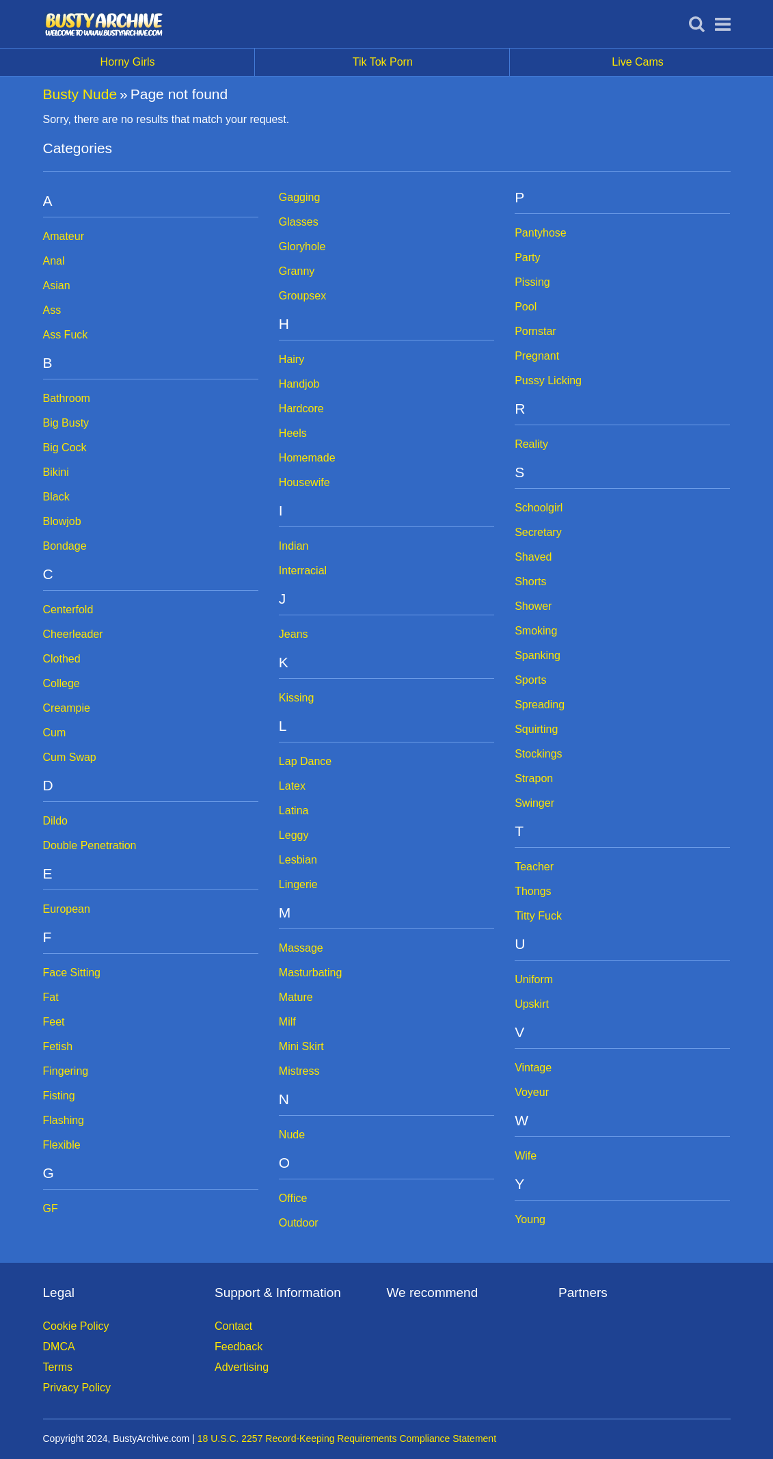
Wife (526, 1156)
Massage (301, 948)
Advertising (242, 1367)
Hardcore (301, 408)
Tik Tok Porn (432, 62)
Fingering (66, 1071)
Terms (58, 1367)
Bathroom (66, 398)
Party (527, 257)
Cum (54, 732)
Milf (287, 1022)
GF (50, 1208)
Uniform (534, 979)
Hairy (291, 359)
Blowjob (62, 521)
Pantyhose (541, 233)
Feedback (238, 1346)
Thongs (533, 891)
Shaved (533, 557)
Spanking (537, 655)
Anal (54, 261)
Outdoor (298, 1223)
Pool (526, 306)
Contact (233, 1326)
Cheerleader (73, 634)
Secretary (538, 532)
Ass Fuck (65, 334)
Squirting (536, 729)
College (61, 683)
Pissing (532, 282)
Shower (533, 606)
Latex (292, 786)
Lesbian (298, 860)
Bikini (56, 472)
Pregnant (537, 356)
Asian (56, 285)
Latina (294, 810)
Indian (294, 546)
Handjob (299, 384)
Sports (530, 680)
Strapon (534, 778)
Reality (531, 444)
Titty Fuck (538, 916)
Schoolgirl (538, 507)
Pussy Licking (548, 380)
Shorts (530, 581)
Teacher (534, 866)
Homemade (307, 458)
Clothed (62, 659)
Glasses (298, 222)
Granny (296, 271)
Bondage (65, 546)
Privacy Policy (77, 1387)
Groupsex (302, 296)
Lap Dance (305, 761)
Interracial (303, 570)
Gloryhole (302, 246)
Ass (52, 310)
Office (293, 1198)
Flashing (63, 1120)
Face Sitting (71, 972)
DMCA (59, 1346)
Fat (51, 997)
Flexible (62, 1145)
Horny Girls (178, 62)
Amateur (63, 236)
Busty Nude (80, 94)
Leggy (294, 835)
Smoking (536, 631)
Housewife (304, 482)
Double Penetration (90, 845)
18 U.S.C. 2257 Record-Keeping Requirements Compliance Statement (347, 1438)
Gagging (300, 197)
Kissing (296, 698)
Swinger (534, 803)
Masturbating (310, 972)
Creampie (66, 708)
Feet (54, 1022)
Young (530, 1219)
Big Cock (65, 447)
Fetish (58, 1046)
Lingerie (298, 884)
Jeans (293, 634)
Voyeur (532, 1092)
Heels (293, 433)
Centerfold (68, 609)
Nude (292, 1134)
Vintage (533, 1067)
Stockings (538, 754)
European (66, 909)
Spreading (540, 704)
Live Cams (638, 62)
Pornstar (535, 331)
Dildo (55, 821)
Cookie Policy (76, 1326)
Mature (296, 997)
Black (56, 497)
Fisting (59, 1095)
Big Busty (66, 423)
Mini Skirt (301, 1046)
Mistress (299, 1071)
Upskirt (532, 1004)
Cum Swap (69, 757)
